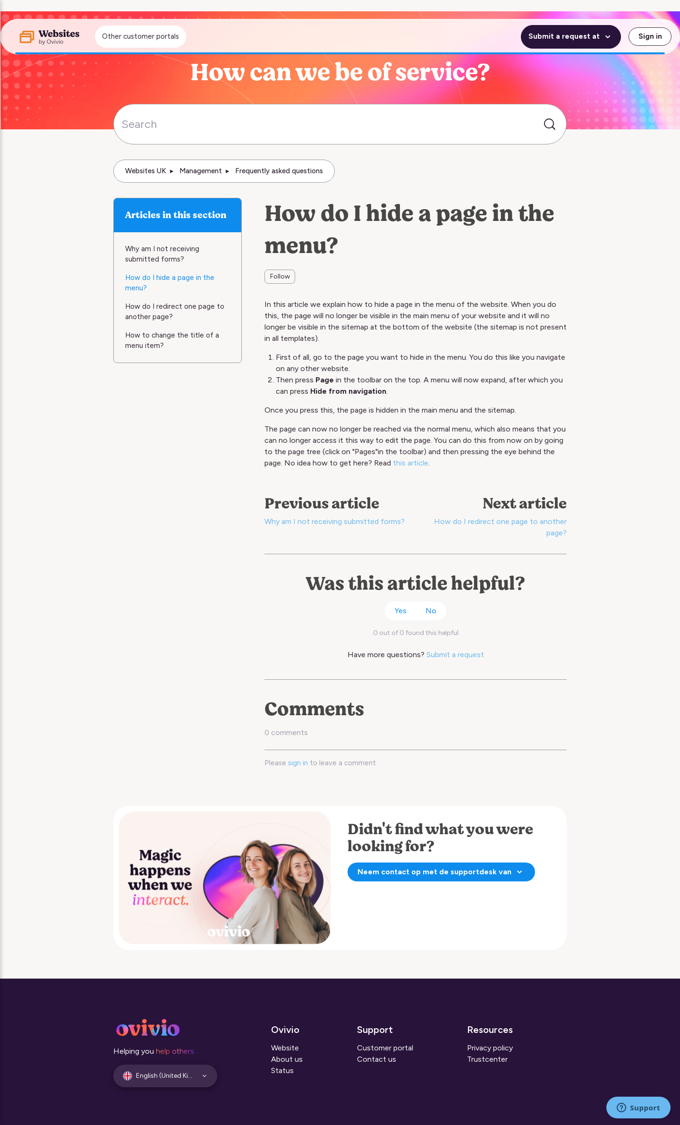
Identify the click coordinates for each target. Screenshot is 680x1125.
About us (287, 1059)
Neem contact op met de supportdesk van (441, 872)
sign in (298, 763)
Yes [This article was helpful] (401, 610)
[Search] (340, 124)
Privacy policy (490, 1047)
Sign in (650, 36)
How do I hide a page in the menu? (169, 283)
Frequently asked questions (279, 171)
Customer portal (385, 1047)
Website (285, 1047)
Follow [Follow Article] (280, 276)
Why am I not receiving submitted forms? (334, 521)
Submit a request (455, 654)
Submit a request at (570, 36)
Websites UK (145, 171)
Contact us (376, 1059)
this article (410, 462)
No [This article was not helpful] (430, 610)
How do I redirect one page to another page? (174, 311)
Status (282, 1070)
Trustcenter (487, 1059)
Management (200, 171)
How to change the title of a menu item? (172, 340)
